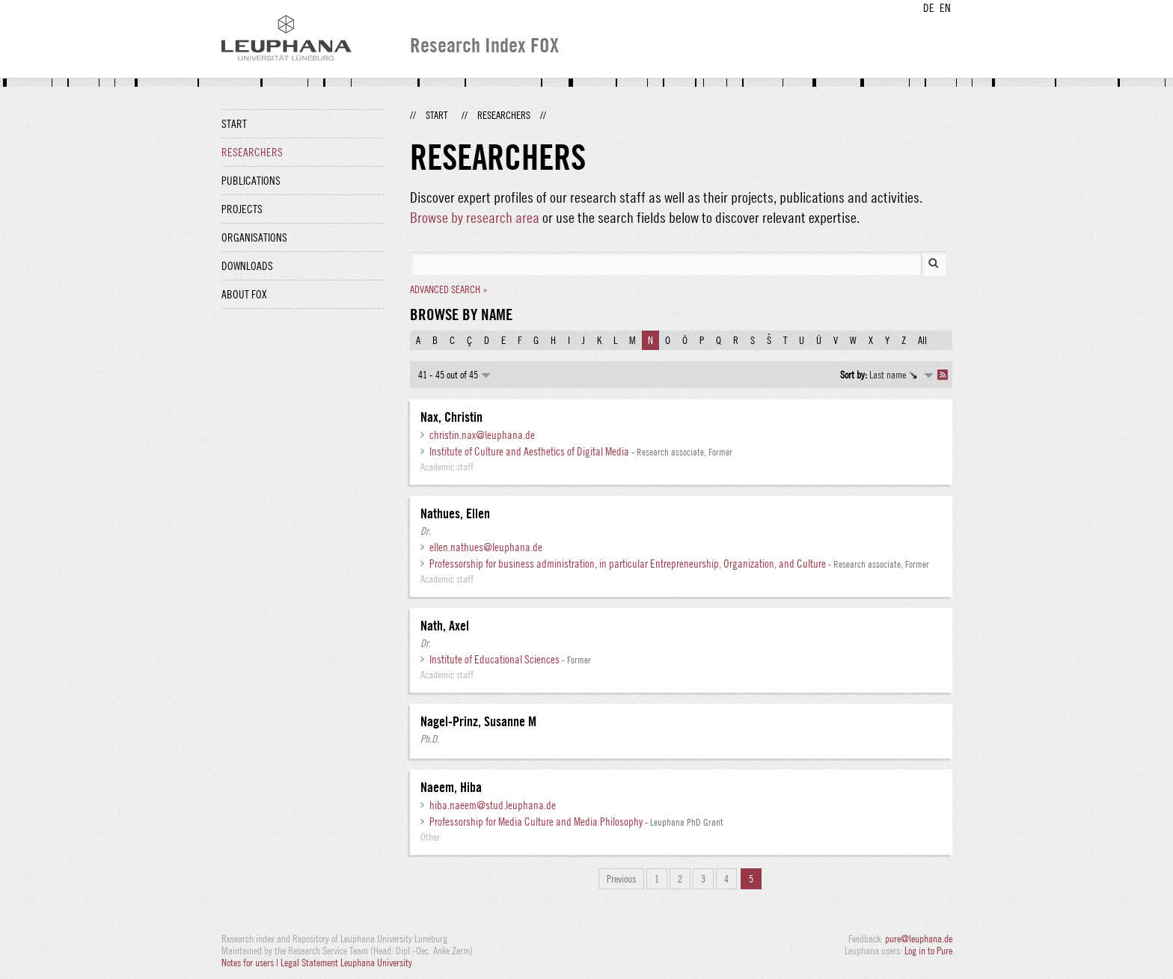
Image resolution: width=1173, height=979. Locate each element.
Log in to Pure (928, 951)
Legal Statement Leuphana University (346, 963)
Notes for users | (251, 963)
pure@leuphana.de (918, 939)
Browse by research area (474, 217)
